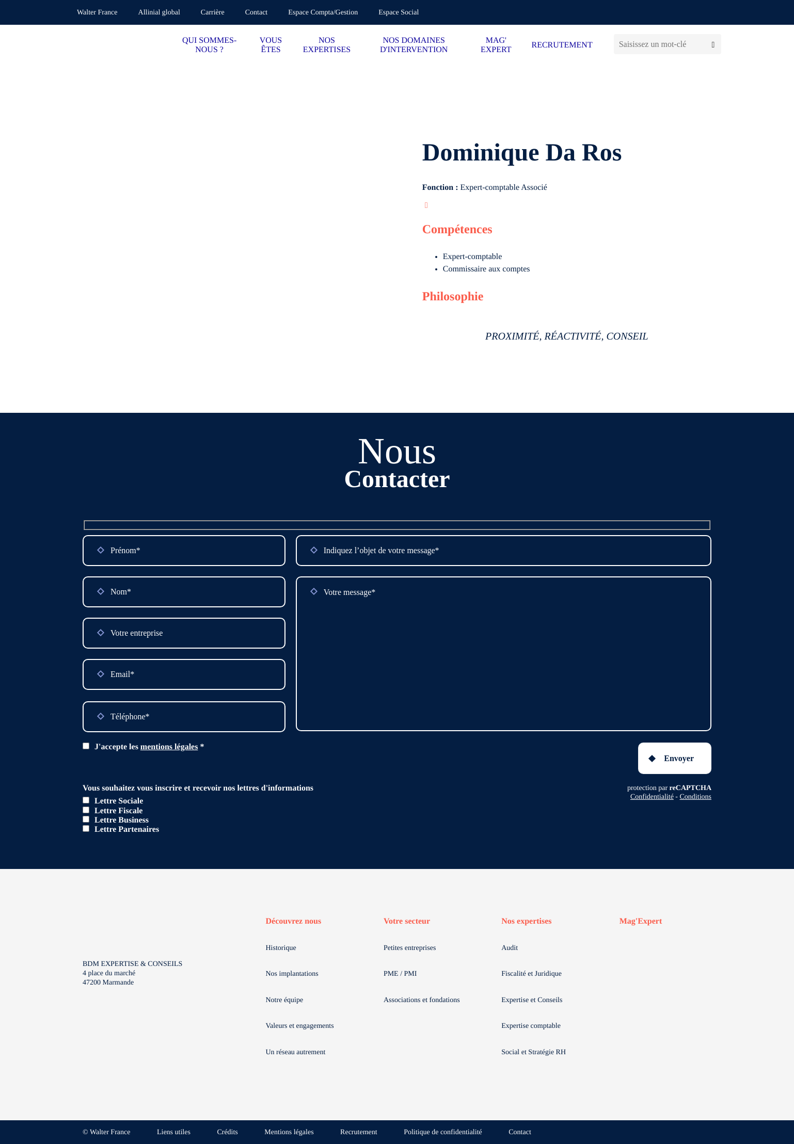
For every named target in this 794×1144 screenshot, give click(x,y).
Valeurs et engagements (300, 1026)
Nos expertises (526, 921)
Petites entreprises (410, 948)
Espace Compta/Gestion (323, 13)
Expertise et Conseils (531, 1000)
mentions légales (169, 747)
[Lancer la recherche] (713, 44)
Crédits (227, 1132)
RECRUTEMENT (561, 45)
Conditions (695, 797)
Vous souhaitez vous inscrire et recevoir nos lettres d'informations (198, 788)
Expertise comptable (531, 1026)
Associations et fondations (422, 1000)
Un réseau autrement (296, 1052)
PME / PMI (400, 974)
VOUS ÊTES (271, 45)
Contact (256, 13)
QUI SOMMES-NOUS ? (209, 45)
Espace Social (398, 13)
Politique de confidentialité (443, 1132)
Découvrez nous (294, 921)
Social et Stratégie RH (533, 1052)
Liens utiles (173, 1132)
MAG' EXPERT (496, 45)
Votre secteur (407, 921)
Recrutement (358, 1132)
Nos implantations (292, 974)
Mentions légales (288, 1132)
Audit (509, 948)
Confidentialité (652, 797)
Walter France (97, 13)
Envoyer (679, 758)
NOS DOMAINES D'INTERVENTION (414, 45)
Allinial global (159, 13)
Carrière (213, 13)
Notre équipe (285, 1000)
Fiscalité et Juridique (531, 974)
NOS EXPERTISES (327, 45)
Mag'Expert (641, 921)
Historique (281, 948)
